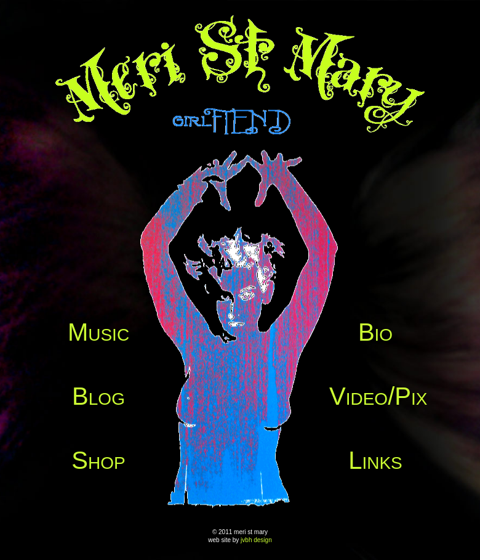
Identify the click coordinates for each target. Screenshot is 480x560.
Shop (98, 460)
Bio (375, 332)
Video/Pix (378, 396)
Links (375, 460)
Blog (98, 396)
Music (98, 332)
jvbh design (256, 540)
